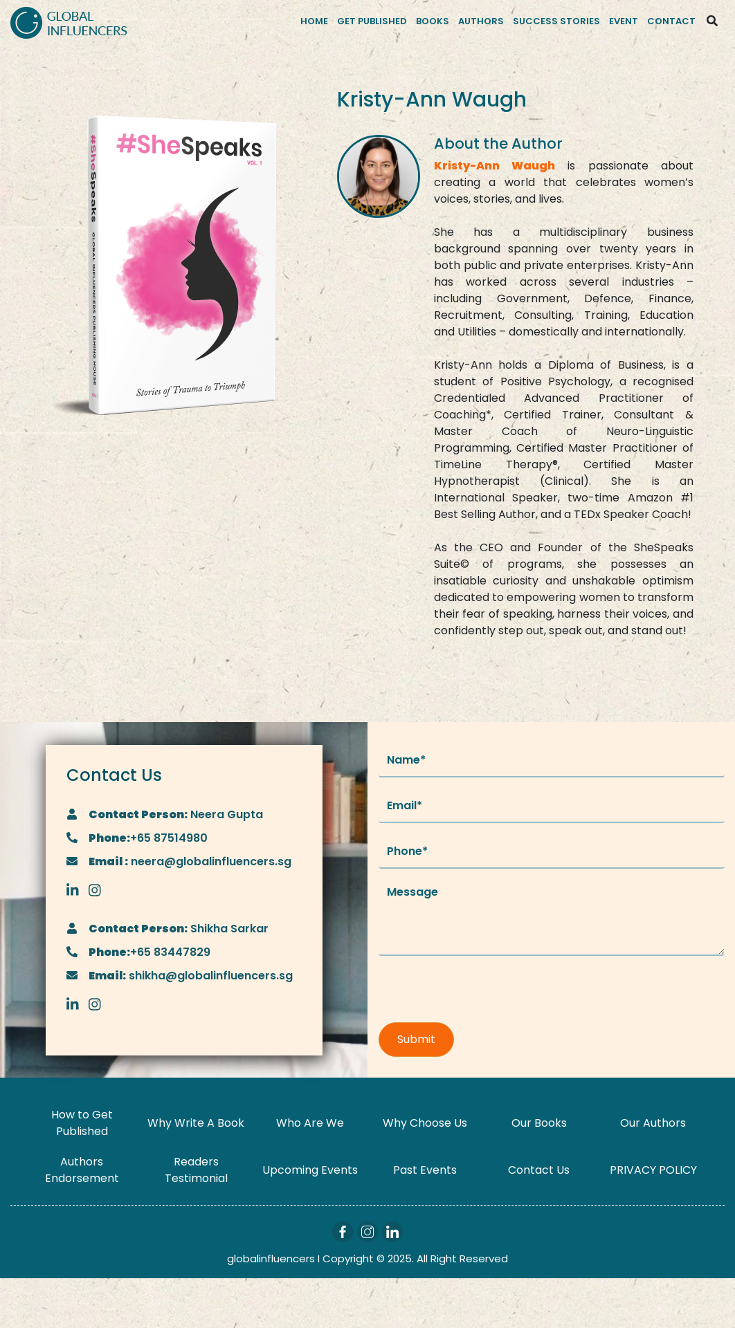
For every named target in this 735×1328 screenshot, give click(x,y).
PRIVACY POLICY (653, 1170)
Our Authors (653, 1123)
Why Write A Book (195, 1123)
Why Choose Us (425, 1123)
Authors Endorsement (82, 1170)
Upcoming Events (310, 1170)
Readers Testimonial (196, 1170)
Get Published (372, 21)
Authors (481, 21)
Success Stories (556, 21)
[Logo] (68, 21)
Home (314, 21)
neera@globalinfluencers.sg (209, 861)
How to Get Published (82, 1123)
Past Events (425, 1170)
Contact (671, 21)
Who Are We (310, 1123)
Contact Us (539, 1170)
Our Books (539, 1123)
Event (623, 21)
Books (432, 21)
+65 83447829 (170, 952)
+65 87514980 (169, 838)
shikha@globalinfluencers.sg (209, 976)
